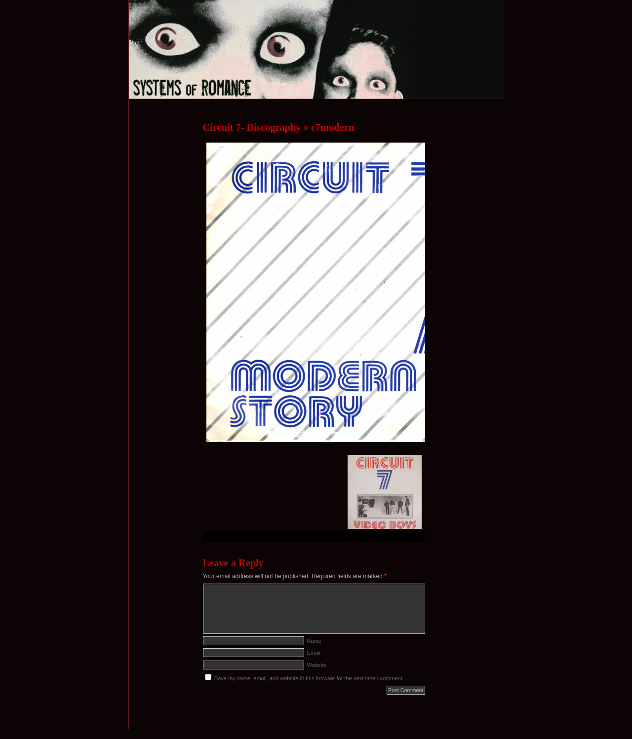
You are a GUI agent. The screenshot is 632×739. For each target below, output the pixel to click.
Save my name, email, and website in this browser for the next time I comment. (309, 678)
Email (314, 653)
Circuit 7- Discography (252, 127)
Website (317, 665)
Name (314, 641)
